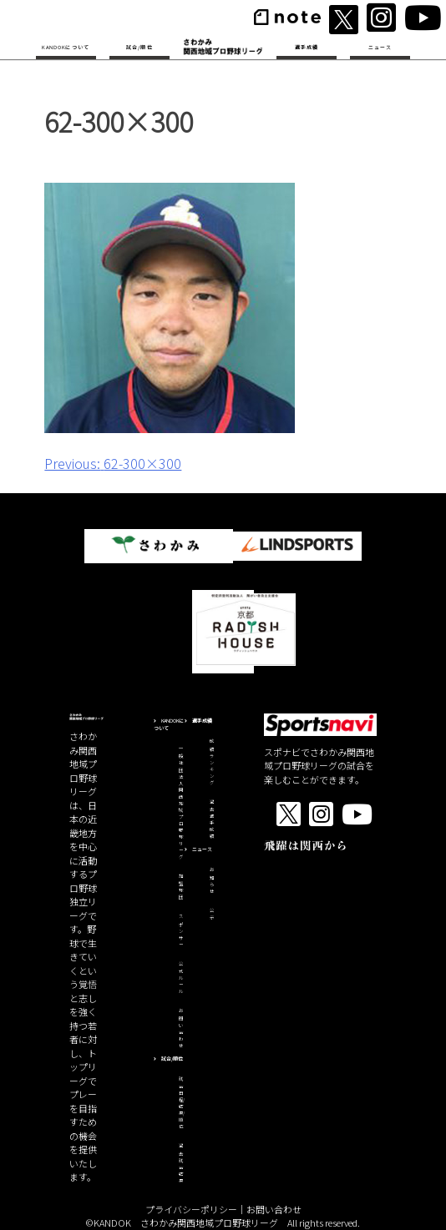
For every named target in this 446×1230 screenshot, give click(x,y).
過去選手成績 (212, 819)
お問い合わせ (181, 1028)
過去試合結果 (181, 1163)
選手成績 (307, 47)
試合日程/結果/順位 (182, 1103)
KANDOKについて (65, 47)
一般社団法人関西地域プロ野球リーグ (181, 802)
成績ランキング (212, 762)
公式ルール (181, 978)
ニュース (380, 47)
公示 (212, 914)
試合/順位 (139, 47)
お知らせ (212, 880)
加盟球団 (181, 887)
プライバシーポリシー (191, 1209)
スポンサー (181, 930)
